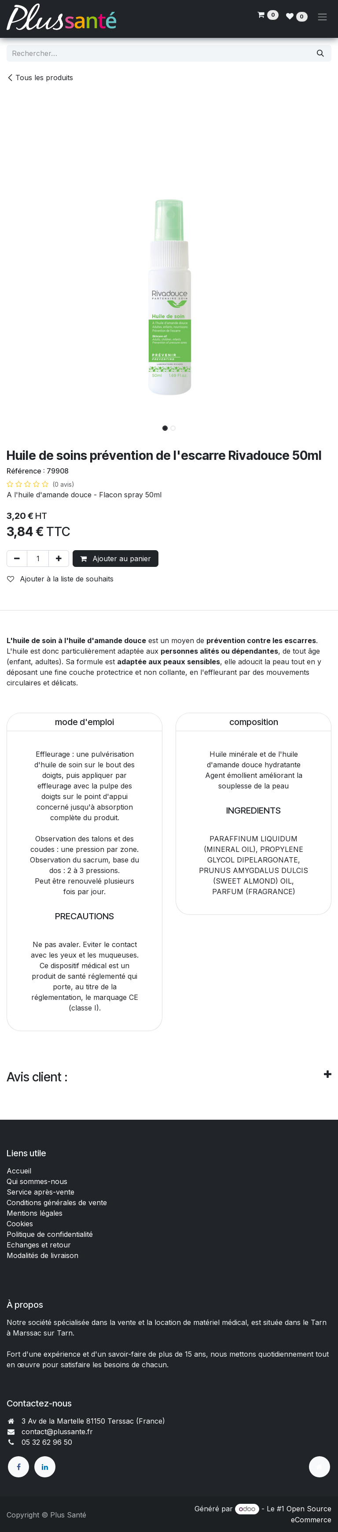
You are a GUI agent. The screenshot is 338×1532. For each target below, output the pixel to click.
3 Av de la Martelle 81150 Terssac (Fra (86, 1421)
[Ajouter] (58, 558)
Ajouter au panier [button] (115, 558)
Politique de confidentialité (50, 1234)
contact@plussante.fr (57, 1431)
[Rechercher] (320, 53)
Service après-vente (40, 1192)
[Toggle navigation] (322, 16)
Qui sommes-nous (37, 1181)
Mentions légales (34, 1213)
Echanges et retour (39, 1244)
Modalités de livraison (42, 1255)
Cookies (20, 1223)
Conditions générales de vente (58, 1202)
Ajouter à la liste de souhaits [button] (60, 578)
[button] (23, 425)
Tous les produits (40, 77)
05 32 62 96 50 (47, 1442)
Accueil (19, 1170)
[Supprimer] (17, 558)
